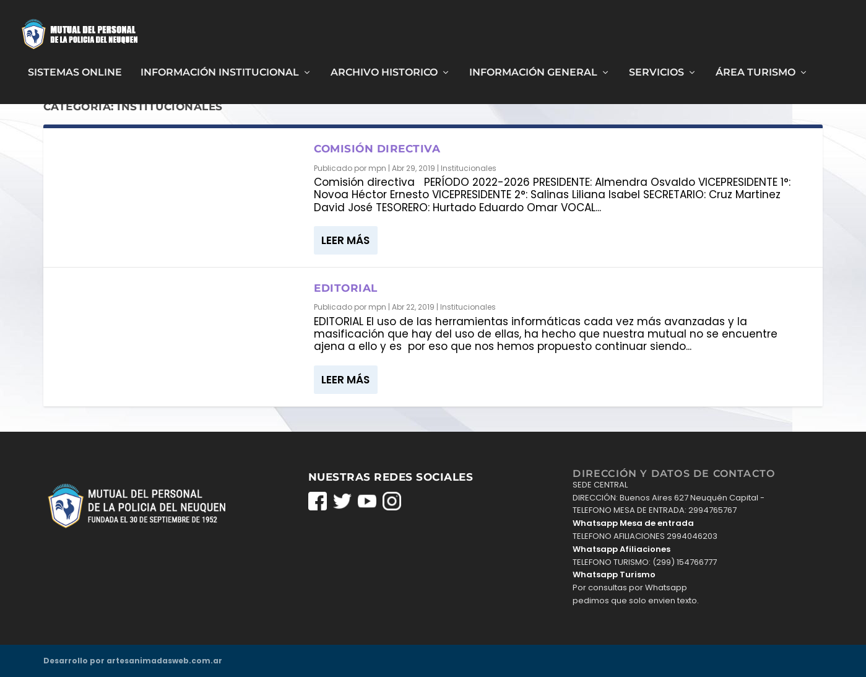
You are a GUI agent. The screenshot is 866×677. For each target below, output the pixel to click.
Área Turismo (755, 68)
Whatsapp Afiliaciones (621, 548)
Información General (533, 68)
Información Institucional (220, 68)
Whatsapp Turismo (614, 574)
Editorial (346, 287)
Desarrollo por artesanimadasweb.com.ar (132, 660)
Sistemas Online (75, 68)
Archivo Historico (384, 68)
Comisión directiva (377, 148)
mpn (377, 167)
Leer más (345, 239)
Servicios (656, 68)
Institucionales (468, 167)
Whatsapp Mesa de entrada (633, 522)
